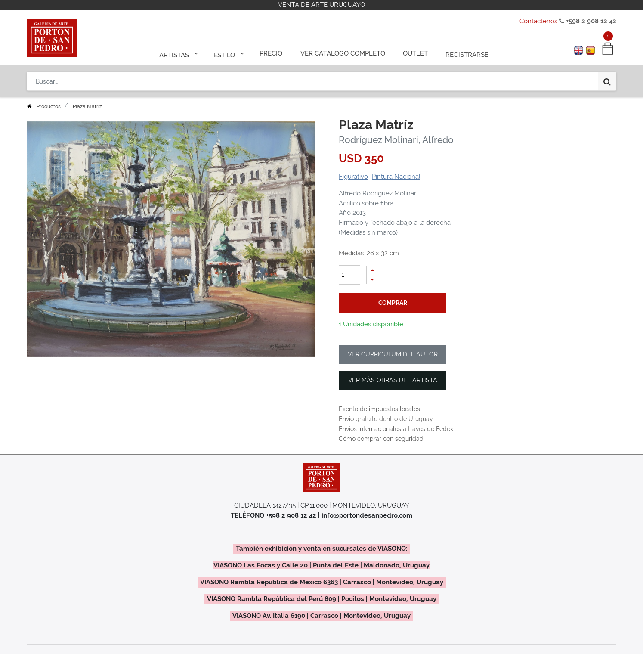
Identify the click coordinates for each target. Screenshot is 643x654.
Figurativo (353, 176)
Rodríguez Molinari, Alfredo (396, 139)
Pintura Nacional (396, 176)
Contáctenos (538, 21)
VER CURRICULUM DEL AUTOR (393, 354)
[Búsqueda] (607, 78)
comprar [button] (392, 302)
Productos (49, 106)
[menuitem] (275, 52)
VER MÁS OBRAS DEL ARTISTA (392, 380)
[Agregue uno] (372, 270)
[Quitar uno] (372, 279)
